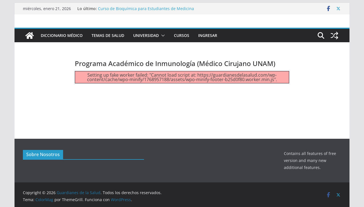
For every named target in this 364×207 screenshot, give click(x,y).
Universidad (146, 35)
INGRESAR (207, 35)
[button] (162, 35)
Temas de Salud (108, 35)
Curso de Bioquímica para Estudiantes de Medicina (146, 8)
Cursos (181, 35)
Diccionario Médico (62, 35)
